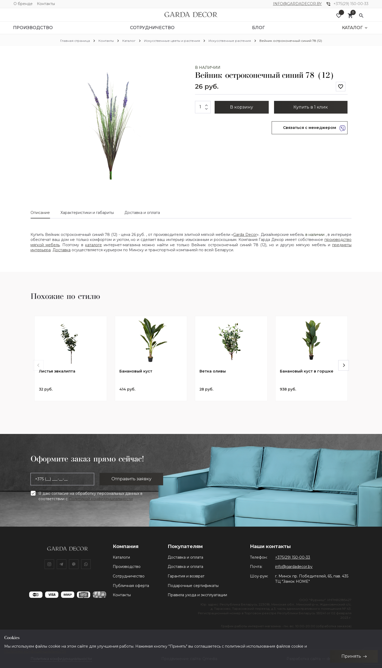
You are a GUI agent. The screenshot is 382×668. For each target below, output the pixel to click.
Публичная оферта (131, 585)
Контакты (46, 3)
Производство (127, 566)
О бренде (23, 3)
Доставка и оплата (185, 557)
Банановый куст (135, 371)
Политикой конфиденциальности (101, 498)
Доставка (62, 250)
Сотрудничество (129, 576)
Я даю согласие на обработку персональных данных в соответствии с (90, 496)
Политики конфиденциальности (35, 651)
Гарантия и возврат (186, 576)
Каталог (129, 41)
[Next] (343, 365)
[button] (182, 70)
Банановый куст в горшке (306, 371)
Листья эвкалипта (57, 371)
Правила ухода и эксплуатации (197, 595)
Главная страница (75, 41)
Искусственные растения (230, 41)
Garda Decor (245, 234)
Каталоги (121, 557)
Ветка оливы (212, 371)
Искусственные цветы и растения (172, 41)
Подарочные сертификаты (193, 585)
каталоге (93, 245)
